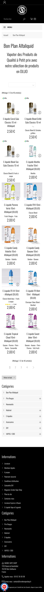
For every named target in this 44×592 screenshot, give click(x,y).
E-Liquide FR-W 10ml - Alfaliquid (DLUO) (11, 292)
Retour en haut (9, 377)
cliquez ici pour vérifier (36, 587)
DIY (7, 428)
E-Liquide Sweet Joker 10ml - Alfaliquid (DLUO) (33, 337)
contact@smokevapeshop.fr (22, 581)
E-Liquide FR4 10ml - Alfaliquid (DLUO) (33, 206)
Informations (9, 556)
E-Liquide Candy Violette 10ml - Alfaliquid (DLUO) (11, 251)
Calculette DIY (8, 485)
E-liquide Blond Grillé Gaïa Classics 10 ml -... (33, 122)
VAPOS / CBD (10, 433)
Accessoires (10, 422)
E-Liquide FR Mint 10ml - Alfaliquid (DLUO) (33, 294)
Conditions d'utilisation (11, 481)
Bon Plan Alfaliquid (12, 392)
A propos (7, 472)
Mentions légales (9, 468)
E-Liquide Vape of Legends (12, 507)
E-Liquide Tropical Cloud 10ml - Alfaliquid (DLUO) (11, 337)
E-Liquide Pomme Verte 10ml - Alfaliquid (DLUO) (11, 208)
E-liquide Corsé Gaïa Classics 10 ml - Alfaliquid (11, 122)
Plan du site (8, 494)
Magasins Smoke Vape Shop (13, 489)
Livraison (7, 463)
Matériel (8, 410)
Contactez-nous (9, 498)
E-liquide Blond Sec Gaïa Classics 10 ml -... (11, 165)
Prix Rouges (10, 398)
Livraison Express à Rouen (12, 503)
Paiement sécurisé (10, 476)
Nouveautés (9, 404)
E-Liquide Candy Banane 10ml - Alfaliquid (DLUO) (33, 251)
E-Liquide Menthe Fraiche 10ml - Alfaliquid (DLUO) (33, 165)
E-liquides (9, 416)
